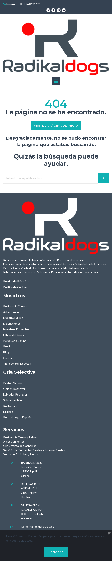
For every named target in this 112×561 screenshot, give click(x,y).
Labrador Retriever (15, 394)
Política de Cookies (15, 287)
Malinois (8, 411)
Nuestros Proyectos (16, 329)
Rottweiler (10, 406)
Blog (6, 352)
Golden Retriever (14, 388)
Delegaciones (12, 323)
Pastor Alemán (12, 383)
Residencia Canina (15, 306)
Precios (8, 346)
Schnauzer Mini (12, 400)
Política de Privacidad (16, 281)
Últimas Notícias (13, 335)
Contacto (9, 358)
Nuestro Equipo (13, 317)
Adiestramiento (13, 312)
